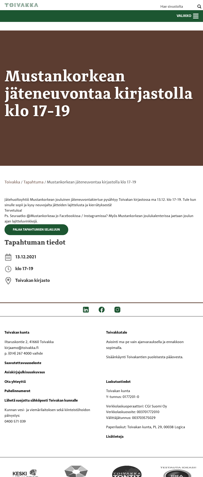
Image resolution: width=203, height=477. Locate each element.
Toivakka (21, 5)
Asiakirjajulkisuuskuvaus (25, 372)
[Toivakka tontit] (127, 475)
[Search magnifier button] (199, 6)
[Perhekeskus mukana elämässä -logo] (76, 475)
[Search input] (177, 6)
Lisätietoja (114, 437)
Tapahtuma (33, 182)
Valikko (187, 16)
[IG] (117, 309)
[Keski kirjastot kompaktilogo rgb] (25, 470)
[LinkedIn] (85, 309)
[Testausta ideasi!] (177, 475)
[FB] (101, 309)
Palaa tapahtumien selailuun (36, 229)
